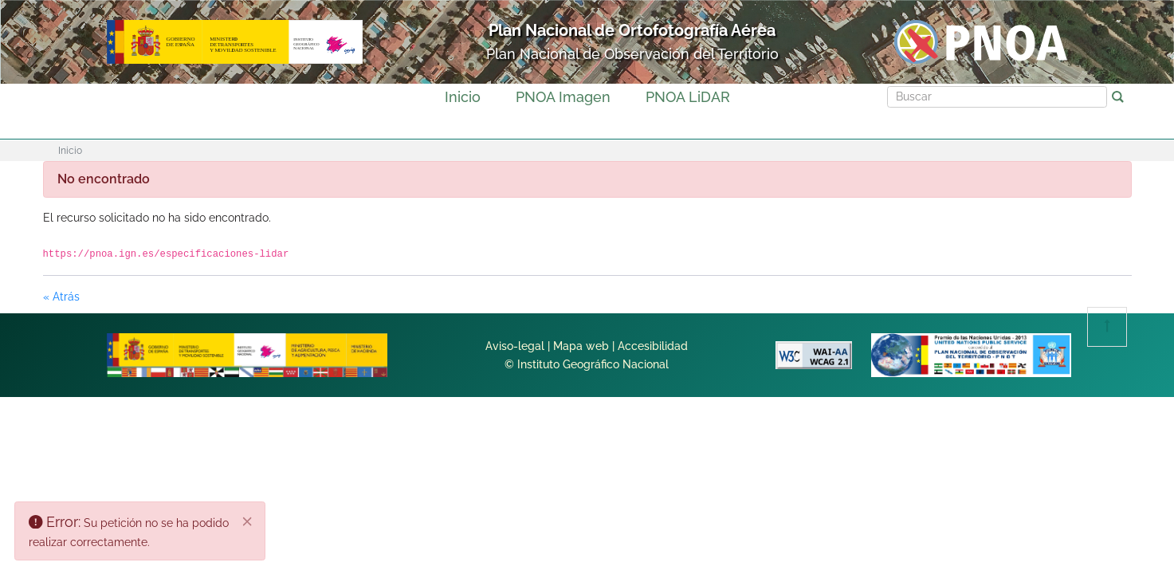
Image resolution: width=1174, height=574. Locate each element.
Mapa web (581, 346)
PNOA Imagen (563, 96)
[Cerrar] (248, 522)
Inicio (463, 96)
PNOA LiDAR (688, 96)
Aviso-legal (514, 346)
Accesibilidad (653, 346)
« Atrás (61, 296)
